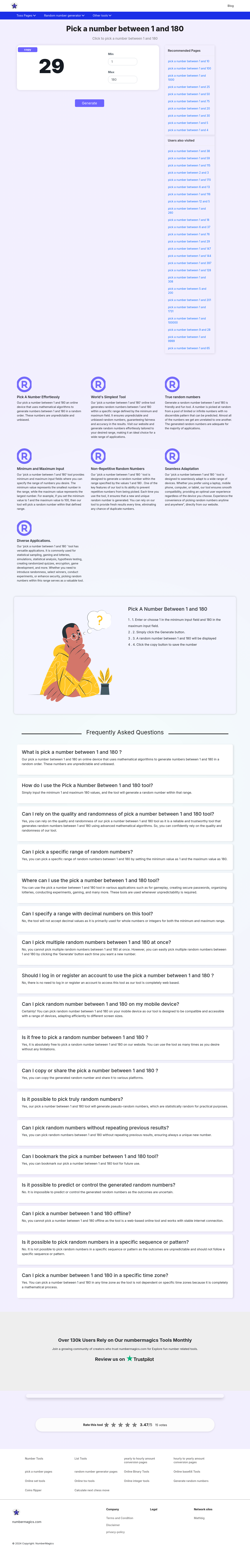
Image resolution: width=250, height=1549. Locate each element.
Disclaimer (113, 1525)
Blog (231, 6)
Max (111, 72)
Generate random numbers (190, 1481)
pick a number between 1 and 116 (189, 194)
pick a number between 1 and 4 (188, 130)
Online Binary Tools (136, 1471)
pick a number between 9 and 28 (189, 329)
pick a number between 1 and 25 (189, 86)
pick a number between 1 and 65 (189, 348)
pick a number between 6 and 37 (189, 227)
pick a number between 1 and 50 (189, 94)
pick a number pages (38, 1471)
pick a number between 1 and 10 (188, 61)
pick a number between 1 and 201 (189, 300)
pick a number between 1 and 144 (189, 255)
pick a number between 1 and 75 (189, 101)
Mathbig (199, 1518)
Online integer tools (136, 1481)
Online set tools (35, 1481)
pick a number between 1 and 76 (189, 234)
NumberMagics (44, 1543)
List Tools (81, 1458)
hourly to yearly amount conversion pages (188, 1460)
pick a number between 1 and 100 (189, 68)
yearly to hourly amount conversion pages (139, 1460)
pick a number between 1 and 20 (189, 108)
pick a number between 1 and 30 (189, 115)
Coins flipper (33, 1490)
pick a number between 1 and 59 (189, 158)
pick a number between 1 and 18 (188, 219)
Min (111, 54)
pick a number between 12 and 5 (189, 201)
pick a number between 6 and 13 (189, 187)
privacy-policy (115, 1532)
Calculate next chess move (92, 1490)
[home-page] (14, 6)
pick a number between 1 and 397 (189, 263)
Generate (89, 103)
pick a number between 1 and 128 (189, 270)
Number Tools (34, 1458)
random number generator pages (96, 1471)
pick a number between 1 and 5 (188, 122)
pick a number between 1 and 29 (189, 241)
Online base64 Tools (186, 1471)
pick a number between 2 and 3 (188, 172)
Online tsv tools (85, 1481)
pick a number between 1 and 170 (189, 179)
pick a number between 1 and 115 (189, 165)
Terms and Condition (119, 1518)
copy (27, 49)
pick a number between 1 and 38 (189, 151)
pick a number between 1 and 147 (189, 248)
